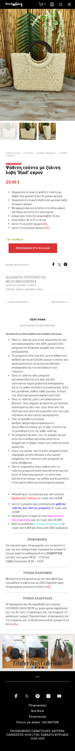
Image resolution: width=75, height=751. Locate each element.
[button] (42, 4)
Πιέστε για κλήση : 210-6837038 (37, 722)
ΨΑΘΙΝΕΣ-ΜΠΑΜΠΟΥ (46, 153)
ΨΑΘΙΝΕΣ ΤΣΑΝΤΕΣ (27, 285)
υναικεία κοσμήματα (48, 524)
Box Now (37, 711)
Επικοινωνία (37, 716)
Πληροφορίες (37, 705)
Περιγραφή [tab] (38, 319)
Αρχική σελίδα (13, 153)
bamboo (20, 289)
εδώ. (45, 224)
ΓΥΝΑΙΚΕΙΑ (29, 153)
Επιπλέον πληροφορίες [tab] (37, 325)
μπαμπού (31, 289)
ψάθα (40, 289)
